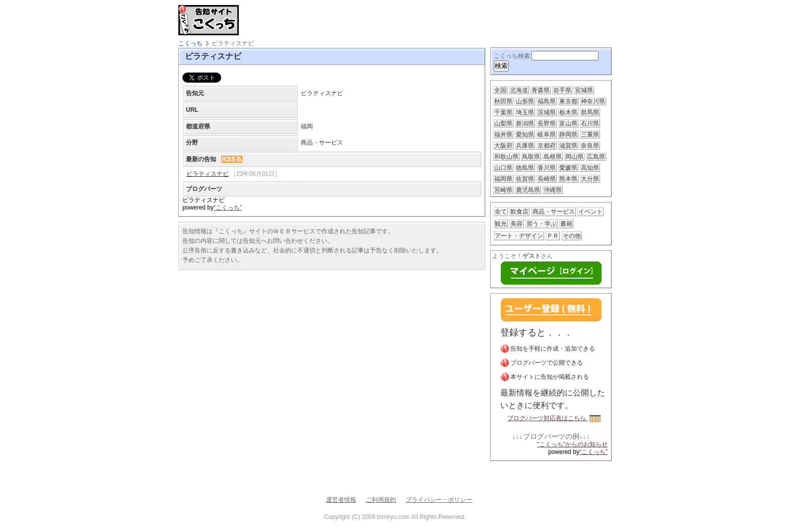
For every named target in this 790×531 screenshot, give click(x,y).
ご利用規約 (381, 499)
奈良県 (590, 145)
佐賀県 (525, 178)
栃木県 (568, 112)
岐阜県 (547, 134)
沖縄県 (553, 189)
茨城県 (547, 112)
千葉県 (503, 112)
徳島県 (525, 167)
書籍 (566, 223)
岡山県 (574, 156)
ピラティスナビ (207, 173)
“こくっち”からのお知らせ (572, 444)
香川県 (547, 167)
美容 (516, 223)
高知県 (590, 167)
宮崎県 (503, 189)
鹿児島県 (528, 189)
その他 (572, 235)
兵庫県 (525, 145)
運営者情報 (341, 499)
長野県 (547, 123)
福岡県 (503, 178)
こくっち (190, 43)
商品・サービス (554, 211)
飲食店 (519, 211)
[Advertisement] (362, 20)
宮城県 (584, 90)
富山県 (568, 123)
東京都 (568, 101)
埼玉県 (525, 112)
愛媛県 (568, 167)
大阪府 (503, 145)
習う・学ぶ (541, 223)
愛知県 (525, 134)
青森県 (541, 90)
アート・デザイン (519, 235)
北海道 (519, 90)
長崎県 (547, 178)
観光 (501, 223)
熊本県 (568, 178)
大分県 (590, 178)
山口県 (503, 167)
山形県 (525, 101)
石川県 (590, 123)
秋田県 (503, 101)
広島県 (596, 156)
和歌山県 (506, 156)
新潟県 (525, 123)
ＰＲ (553, 235)
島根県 (553, 156)
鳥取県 (531, 156)
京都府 (547, 145)
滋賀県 (568, 145)
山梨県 (503, 123)
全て (501, 211)
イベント (590, 211)
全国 (500, 90)
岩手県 (562, 90)
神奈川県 (593, 101)
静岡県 (568, 134)
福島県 (547, 101)
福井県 (503, 134)
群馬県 (590, 112)
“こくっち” (228, 207)
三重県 (590, 134)
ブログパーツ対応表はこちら (553, 418)
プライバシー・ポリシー (439, 499)
